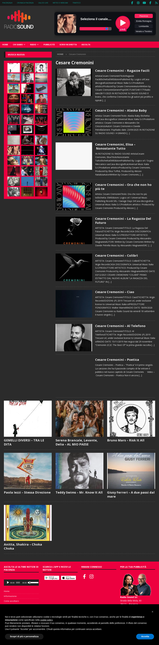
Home (5, 44)
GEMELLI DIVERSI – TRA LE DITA (24, 442)
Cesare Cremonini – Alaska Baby (121, 110)
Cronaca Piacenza (25, 3)
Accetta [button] (145, 636)
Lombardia (144, 26)
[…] (103, 99)
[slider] (18, 582)
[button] (152, 611)
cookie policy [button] (46, 620)
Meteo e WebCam (60, 3)
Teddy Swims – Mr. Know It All (79, 492)
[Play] (7, 582)
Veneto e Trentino (144, 31)
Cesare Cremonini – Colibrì (116, 255)
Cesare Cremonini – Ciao (114, 292)
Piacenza (143, 15)
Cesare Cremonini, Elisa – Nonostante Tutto (115, 146)
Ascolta (86, 44)
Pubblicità (49, 44)
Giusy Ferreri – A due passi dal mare (131, 494)
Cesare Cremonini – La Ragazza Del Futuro (123, 220)
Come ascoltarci (11, 600)
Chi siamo (18, 44)
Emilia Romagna (143, 21)
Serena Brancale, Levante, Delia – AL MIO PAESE (77, 442)
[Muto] (29, 582)
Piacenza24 (7, 3)
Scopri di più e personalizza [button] (24, 636)
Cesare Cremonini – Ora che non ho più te (123, 186)
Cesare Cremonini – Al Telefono (120, 325)
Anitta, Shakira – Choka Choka (23, 546)
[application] (21, 582)
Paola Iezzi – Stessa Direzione (27, 492)
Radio (33, 44)
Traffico (77, 3)
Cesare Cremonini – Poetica (117, 359)
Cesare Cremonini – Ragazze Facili (122, 70)
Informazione (10, 595)
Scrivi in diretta (68, 44)
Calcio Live (43, 3)
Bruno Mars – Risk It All (125, 440)
